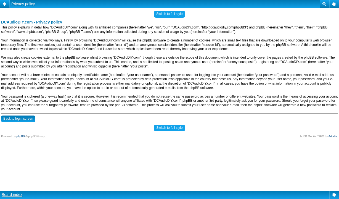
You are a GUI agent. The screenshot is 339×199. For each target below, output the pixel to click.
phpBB (21, 136)
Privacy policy (23, 4)
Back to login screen (18, 119)
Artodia (333, 136)
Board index (12, 194)
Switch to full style (169, 14)
